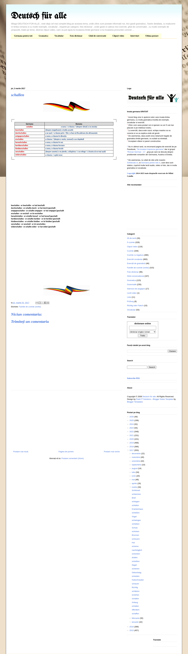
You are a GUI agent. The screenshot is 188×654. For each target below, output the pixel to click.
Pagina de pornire (66, 451)
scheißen (136, 561)
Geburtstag (136, 572)
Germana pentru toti (23, 36)
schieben (135, 524)
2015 (131, 630)
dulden (134, 557)
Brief (134, 498)
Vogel (134, 516)
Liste (129, 297)
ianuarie (135, 622)
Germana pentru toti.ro (150, 163)
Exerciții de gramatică (136, 263)
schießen (136, 513)
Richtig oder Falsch (135, 305)
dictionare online (142, 323)
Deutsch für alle (38, 16)
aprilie (134, 483)
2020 (131, 439)
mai (133, 479)
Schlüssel (136, 490)
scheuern (136, 539)
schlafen (135, 505)
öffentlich (135, 610)
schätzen (135, 591)
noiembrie (136, 457)
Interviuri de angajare (136, 289)
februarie (136, 618)
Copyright (131, 173)
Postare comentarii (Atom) (73, 458)
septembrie (137, 465)
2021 (131, 435)
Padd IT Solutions (143, 399)
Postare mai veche (112, 451)
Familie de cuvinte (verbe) (30, 307)
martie (135, 487)
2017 (131, 450)
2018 (131, 446)
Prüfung (130, 301)
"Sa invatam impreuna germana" (150, 149)
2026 (131, 417)
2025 (131, 420)
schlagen (135, 501)
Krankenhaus (137, 509)
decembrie (136, 453)
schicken (135, 531)
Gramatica (43, 36)
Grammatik (131, 284)
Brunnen (135, 535)
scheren (135, 546)
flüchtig (135, 587)
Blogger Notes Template (163, 399)
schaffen (135, 613)
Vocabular (59, 36)
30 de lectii (131, 238)
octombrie (136, 461)
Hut (133, 542)
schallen (135, 606)
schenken (136, 554)
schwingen (136, 520)
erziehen (135, 595)
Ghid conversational (135, 276)
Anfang (135, 602)
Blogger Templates (135, 402)
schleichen (136, 494)
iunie (134, 476)
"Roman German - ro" (136, 152)
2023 (131, 428)
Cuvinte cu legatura (135, 255)
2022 (131, 431)
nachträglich (137, 550)
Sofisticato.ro (132, 163)
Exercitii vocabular (135, 259)
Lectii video (132, 293)
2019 (131, 443)
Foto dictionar (76, 36)
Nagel (134, 565)
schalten (135, 598)
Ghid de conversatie (97, 36)
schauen (135, 584)
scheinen (135, 569)
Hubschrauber (138, 580)
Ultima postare (151, 36)
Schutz (135, 528)
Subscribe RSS (133, 378)
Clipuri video (118, 36)
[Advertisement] (94, 63)
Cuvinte (130, 251)
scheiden (135, 576)
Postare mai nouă (20, 451)
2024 (131, 424)
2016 (131, 627)
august (135, 468)
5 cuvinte (131, 242)
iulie (134, 472)
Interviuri (134, 36)
